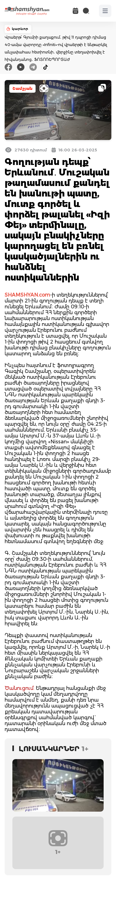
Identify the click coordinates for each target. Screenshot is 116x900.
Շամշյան (22, 88)
